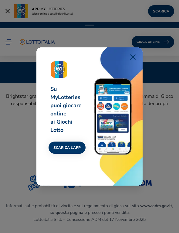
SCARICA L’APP (67, 147)
